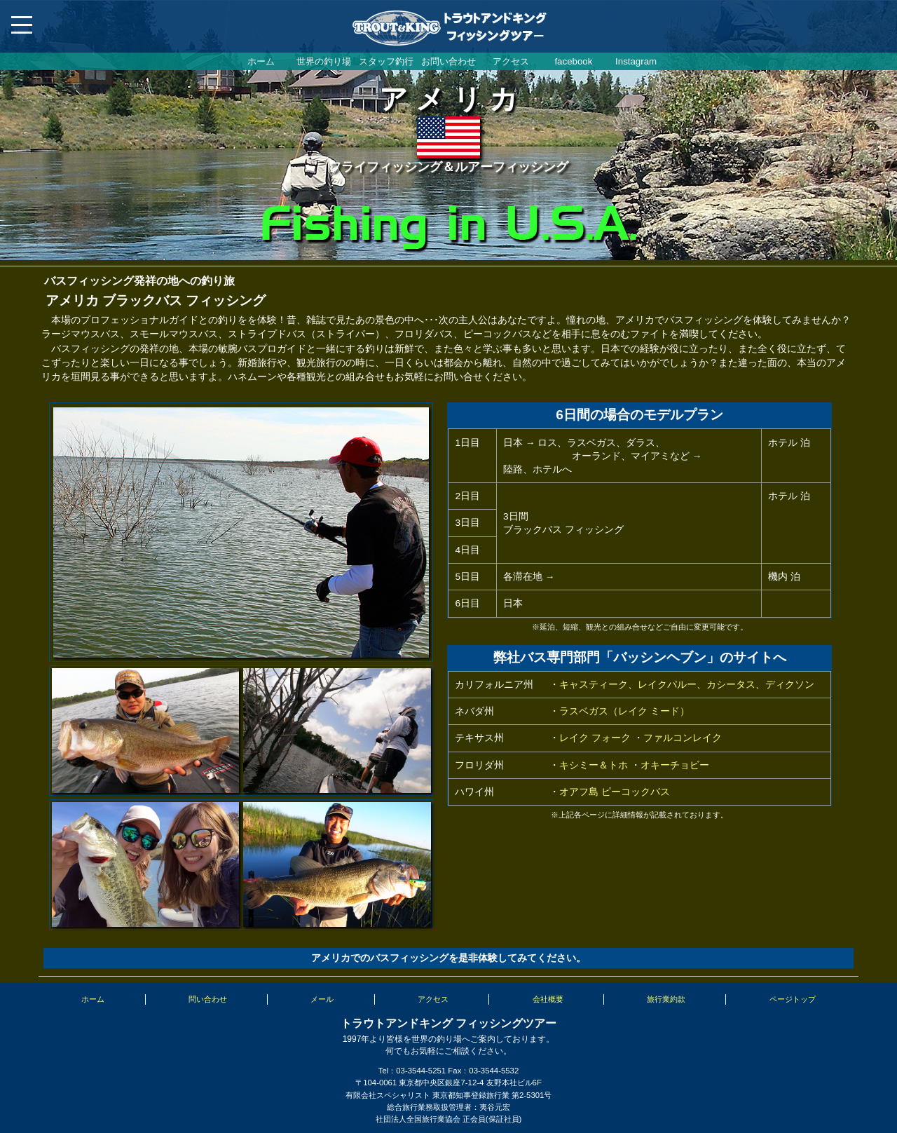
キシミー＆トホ (593, 765)
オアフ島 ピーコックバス (614, 792)
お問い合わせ (448, 61)
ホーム (261, 61)
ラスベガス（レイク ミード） (624, 711)
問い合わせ (208, 999)
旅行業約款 (666, 999)
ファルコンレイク (682, 738)
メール (322, 999)
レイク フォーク (595, 738)
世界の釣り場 (323, 61)
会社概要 (548, 999)
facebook (573, 61)
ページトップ (792, 999)
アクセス (511, 61)
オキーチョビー (675, 765)
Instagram (636, 61)
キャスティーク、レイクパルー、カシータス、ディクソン (686, 684)
